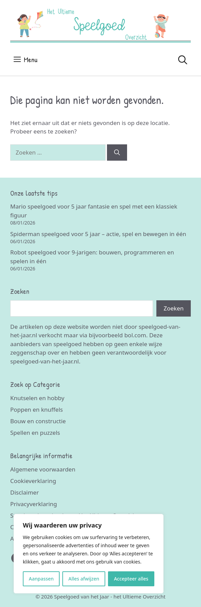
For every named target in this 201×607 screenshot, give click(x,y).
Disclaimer (24, 492)
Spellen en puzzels (35, 432)
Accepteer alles (131, 578)
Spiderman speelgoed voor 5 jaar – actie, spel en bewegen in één (98, 234)
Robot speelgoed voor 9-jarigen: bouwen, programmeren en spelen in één (92, 256)
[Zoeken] (117, 152)
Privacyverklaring (33, 504)
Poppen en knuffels (36, 409)
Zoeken (174, 308)
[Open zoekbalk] (182, 60)
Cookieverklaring (33, 481)
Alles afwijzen (83, 578)
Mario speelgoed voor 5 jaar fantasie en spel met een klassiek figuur (93, 210)
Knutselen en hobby (37, 398)
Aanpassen (41, 578)
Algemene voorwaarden (42, 469)
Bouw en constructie (38, 421)
